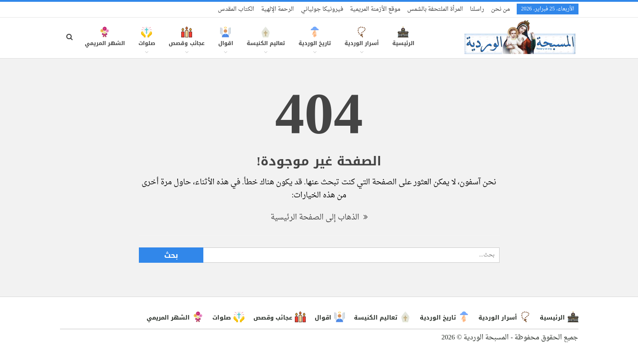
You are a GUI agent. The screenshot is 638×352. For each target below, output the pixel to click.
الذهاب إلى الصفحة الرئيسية (319, 217)
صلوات (147, 41)
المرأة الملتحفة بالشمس (435, 9)
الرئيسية (403, 41)
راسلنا (477, 9)
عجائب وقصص (186, 41)
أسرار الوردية (362, 41)
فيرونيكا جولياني (322, 9)
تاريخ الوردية (315, 41)
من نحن (500, 9)
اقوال (225, 41)
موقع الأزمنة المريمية (375, 9)
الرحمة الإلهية (277, 9)
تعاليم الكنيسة (266, 41)
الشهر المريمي (105, 41)
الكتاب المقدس (236, 9)
